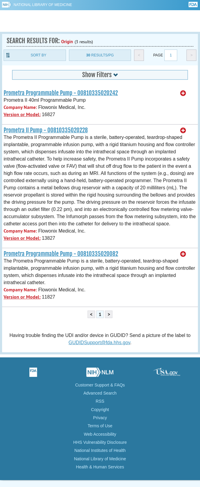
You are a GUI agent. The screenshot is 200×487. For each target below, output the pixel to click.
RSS (100, 401)
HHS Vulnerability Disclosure (100, 442)
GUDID (100, 21)
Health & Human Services (100, 466)
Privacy (100, 417)
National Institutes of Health (100, 450)
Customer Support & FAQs (100, 385)
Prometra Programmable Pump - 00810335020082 (61, 253)
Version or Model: (22, 114)
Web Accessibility (100, 434)
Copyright (100, 409)
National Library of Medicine (42, 5)
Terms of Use (100, 425)
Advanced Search (100, 393)
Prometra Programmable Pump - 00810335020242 (61, 93)
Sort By (38, 55)
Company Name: (20, 107)
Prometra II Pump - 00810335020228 (46, 130)
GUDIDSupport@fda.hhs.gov (99, 342)
